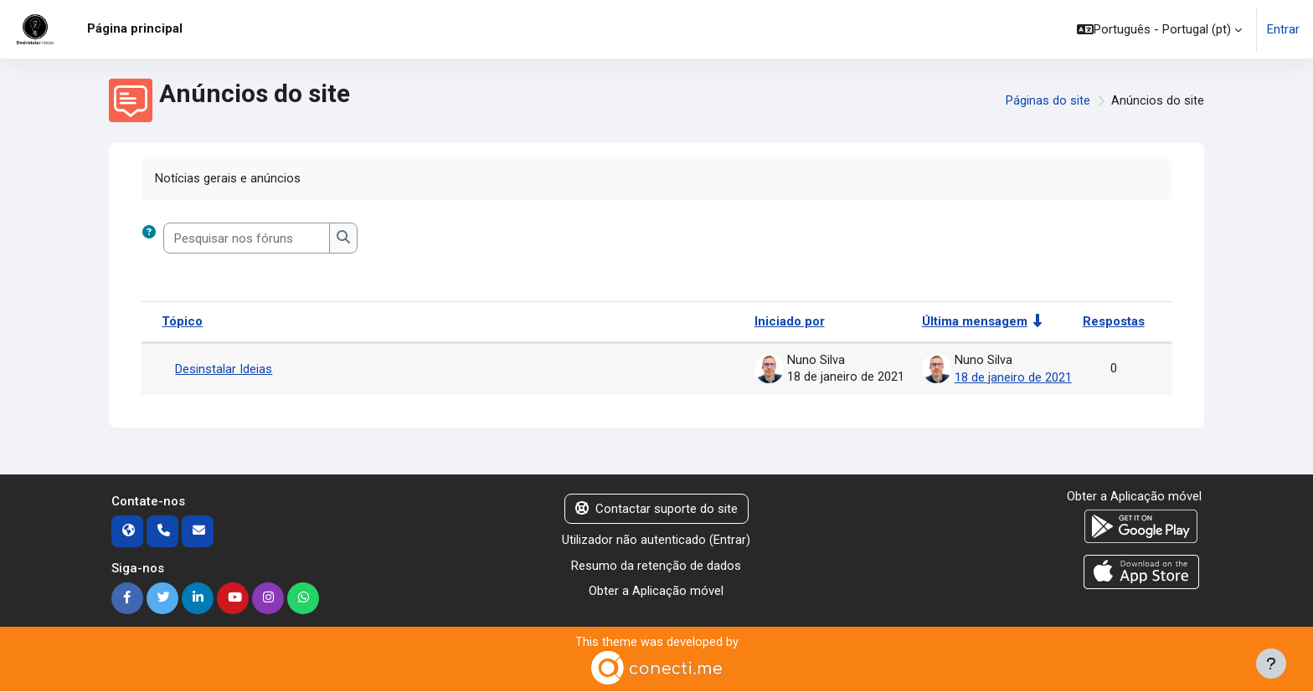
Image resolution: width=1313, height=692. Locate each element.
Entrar (1283, 29)
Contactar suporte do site (656, 507)
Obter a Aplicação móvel (656, 590)
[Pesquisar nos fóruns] (246, 238)
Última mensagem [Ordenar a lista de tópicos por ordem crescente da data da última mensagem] (974, 322)
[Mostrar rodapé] (1271, 663)
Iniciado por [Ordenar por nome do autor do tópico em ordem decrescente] (789, 322)
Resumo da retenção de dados (656, 564)
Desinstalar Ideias (223, 369)
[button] (1159, 29)
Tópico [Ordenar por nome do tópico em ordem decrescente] (182, 322)
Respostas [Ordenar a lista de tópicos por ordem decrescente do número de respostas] (1114, 322)
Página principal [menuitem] (135, 28)
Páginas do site (1048, 100)
